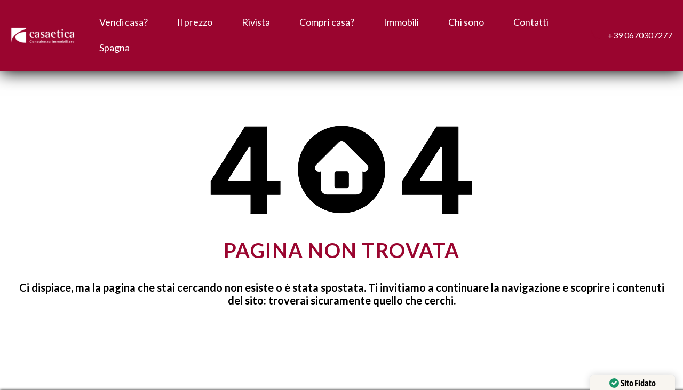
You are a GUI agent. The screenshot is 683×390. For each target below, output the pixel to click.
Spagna (114, 47)
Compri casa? (326, 22)
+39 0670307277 (640, 35)
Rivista (256, 22)
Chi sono (466, 22)
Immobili (401, 22)
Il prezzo (194, 22)
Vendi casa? (123, 22)
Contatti (531, 22)
